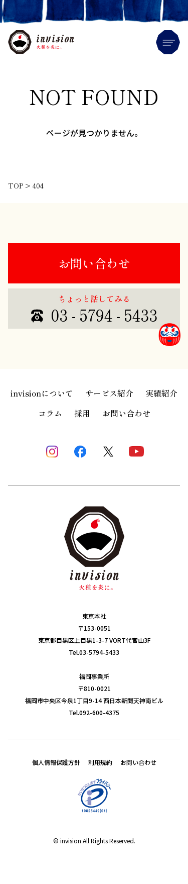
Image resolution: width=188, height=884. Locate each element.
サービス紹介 (109, 393)
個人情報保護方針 (56, 762)
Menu (168, 42)
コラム (50, 413)
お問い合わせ (94, 263)
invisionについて (42, 393)
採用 (82, 413)
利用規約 (100, 762)
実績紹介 (161, 393)
